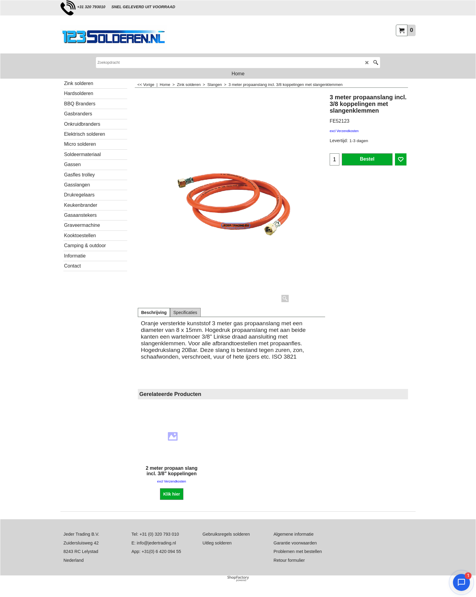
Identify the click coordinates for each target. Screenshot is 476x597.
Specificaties (185, 312)
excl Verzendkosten (344, 131)
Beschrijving (154, 312)
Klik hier (171, 494)
